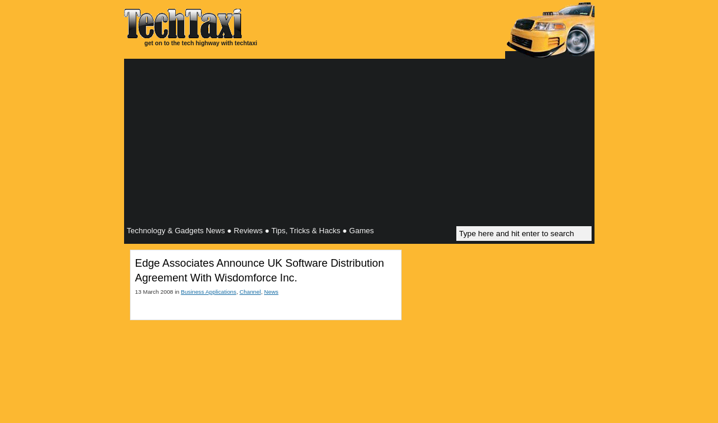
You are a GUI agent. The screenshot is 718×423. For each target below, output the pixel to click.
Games (361, 230)
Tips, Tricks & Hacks (305, 230)
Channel (250, 291)
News (271, 291)
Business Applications (208, 291)
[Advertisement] (359, 144)
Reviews (248, 230)
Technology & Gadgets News (176, 230)
